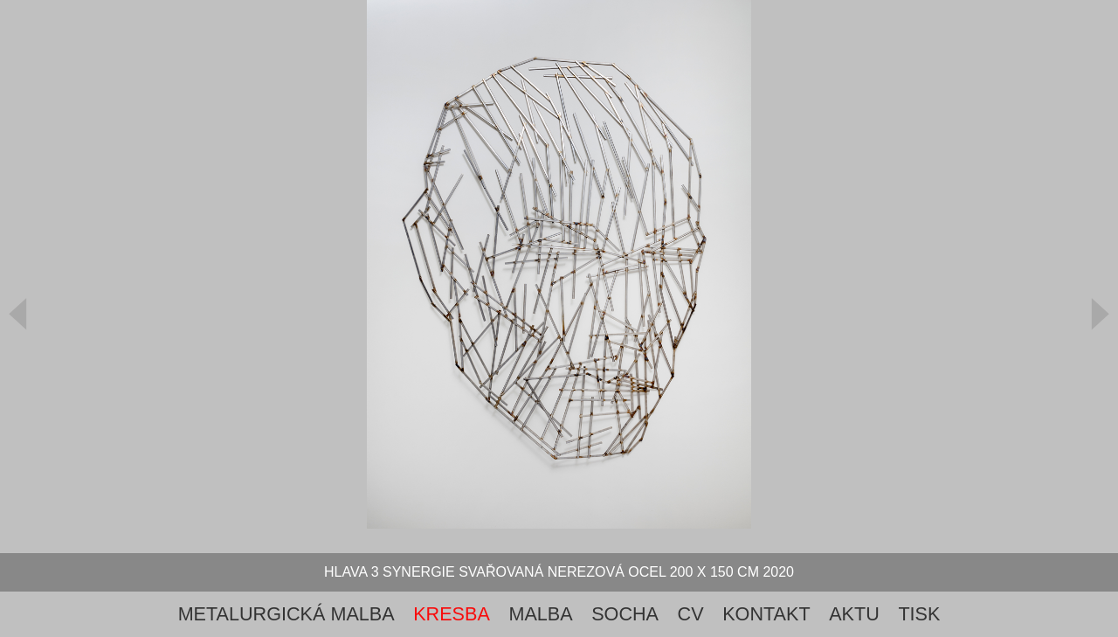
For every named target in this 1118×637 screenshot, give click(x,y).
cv (691, 614)
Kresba (451, 614)
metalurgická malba (286, 614)
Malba (540, 614)
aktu (854, 614)
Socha (625, 614)
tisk (919, 614)
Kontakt (766, 614)
